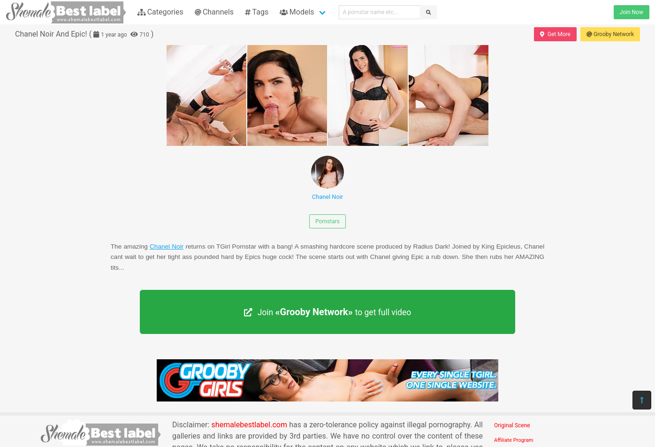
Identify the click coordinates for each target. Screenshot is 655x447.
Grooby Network (610, 34)
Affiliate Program (513, 440)
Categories (160, 12)
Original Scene (512, 425)
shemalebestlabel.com (249, 424)
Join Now (631, 12)
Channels (214, 12)
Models (297, 12)
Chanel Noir (327, 178)
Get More (555, 34)
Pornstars (327, 221)
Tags (256, 12)
